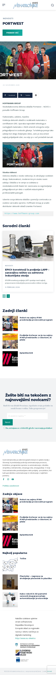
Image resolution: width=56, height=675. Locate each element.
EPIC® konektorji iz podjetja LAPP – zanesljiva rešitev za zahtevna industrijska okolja (27, 272)
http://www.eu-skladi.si (25, 638)
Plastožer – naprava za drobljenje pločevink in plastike (36, 577)
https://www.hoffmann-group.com (22, 213)
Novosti (8, 19)
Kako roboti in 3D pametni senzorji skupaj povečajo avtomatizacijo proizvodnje (34, 596)
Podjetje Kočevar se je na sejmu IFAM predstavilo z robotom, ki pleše (36, 337)
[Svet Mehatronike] (26, 5)
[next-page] (8, 296)
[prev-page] (4, 296)
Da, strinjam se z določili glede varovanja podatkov (29, 428)
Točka (23, 558)
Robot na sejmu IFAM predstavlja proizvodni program (36, 318)
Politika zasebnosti (11, 485)
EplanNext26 (26, 353)
